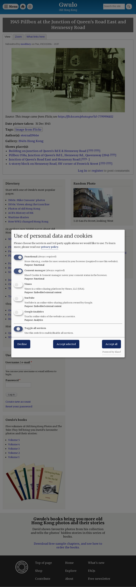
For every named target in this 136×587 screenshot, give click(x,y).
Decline (22, 344)
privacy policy (49, 246)
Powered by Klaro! (111, 352)
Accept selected (66, 344)
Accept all (111, 344)
